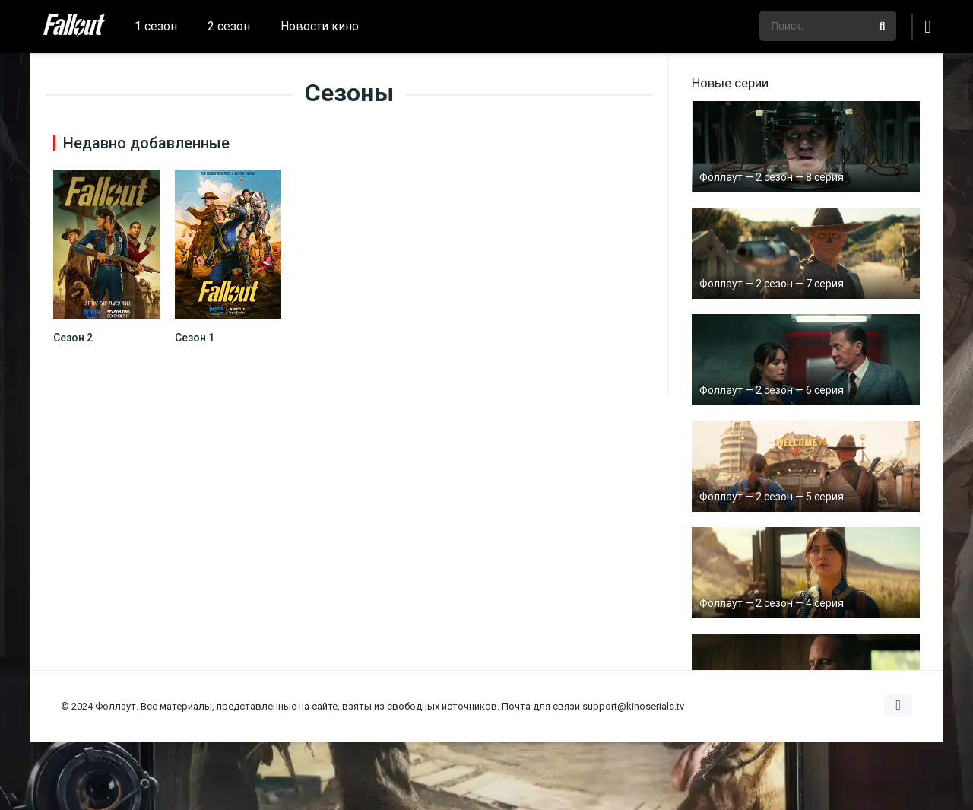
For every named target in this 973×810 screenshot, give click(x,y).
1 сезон (156, 26)
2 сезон (229, 26)
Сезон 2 (73, 338)
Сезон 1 (194, 338)
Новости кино (319, 26)
